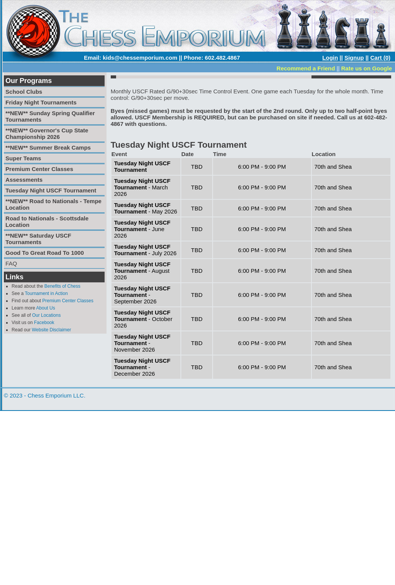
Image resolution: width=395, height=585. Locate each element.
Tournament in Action (46, 293)
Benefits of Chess (62, 286)
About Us (45, 308)
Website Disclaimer (51, 329)
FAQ (11, 263)
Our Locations (46, 315)
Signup (354, 57)
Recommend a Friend (306, 68)
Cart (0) (380, 57)
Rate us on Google (366, 68)
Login (330, 57)
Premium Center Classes (67, 300)
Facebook (44, 322)
